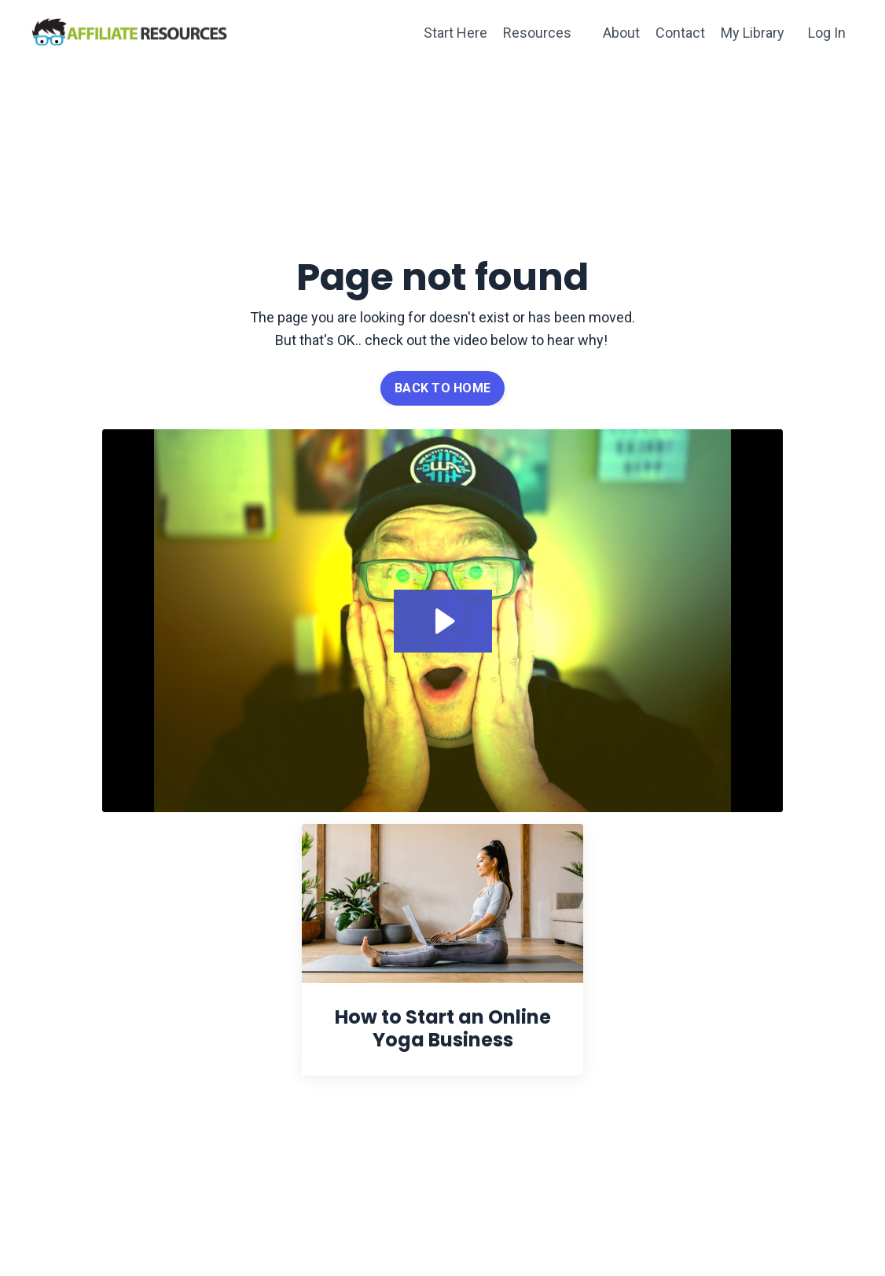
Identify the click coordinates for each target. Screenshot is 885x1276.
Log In (827, 32)
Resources (537, 32)
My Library (752, 32)
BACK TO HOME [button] (442, 388)
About (621, 32)
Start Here (455, 32)
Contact (680, 32)
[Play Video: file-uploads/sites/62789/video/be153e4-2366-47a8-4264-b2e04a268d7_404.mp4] (443, 621)
